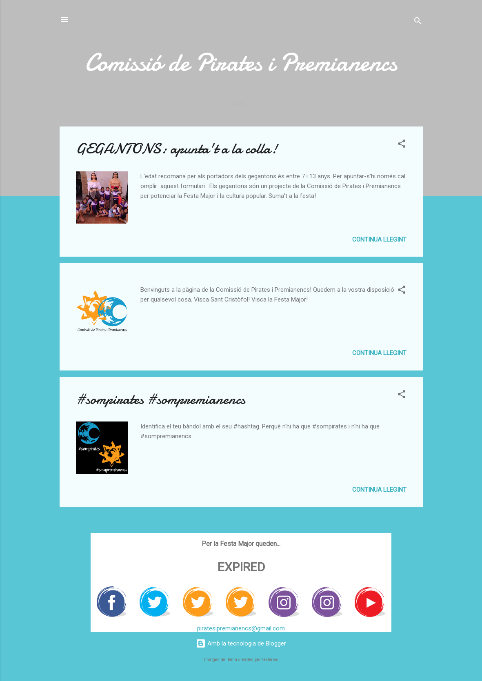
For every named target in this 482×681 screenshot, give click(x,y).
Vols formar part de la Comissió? (212, 105)
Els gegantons (303, 105)
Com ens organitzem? (110, 105)
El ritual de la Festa (374, 105)
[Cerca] (418, 22)
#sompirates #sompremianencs (160, 401)
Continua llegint (379, 241)
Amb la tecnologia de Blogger (241, 643)
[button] (401, 146)
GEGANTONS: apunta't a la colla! (177, 150)
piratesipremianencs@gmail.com (241, 628)
